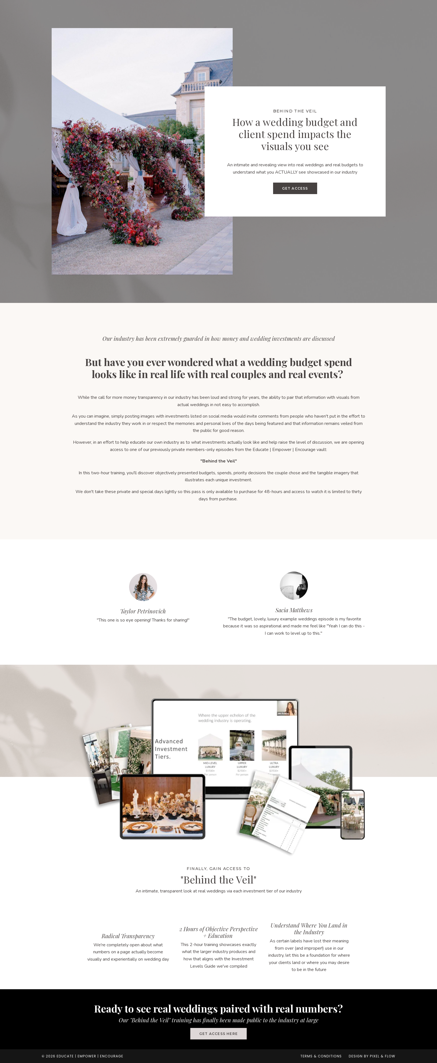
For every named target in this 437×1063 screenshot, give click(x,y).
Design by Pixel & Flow (372, 1056)
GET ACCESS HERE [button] (218, 1034)
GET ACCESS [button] (295, 188)
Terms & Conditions (321, 1056)
